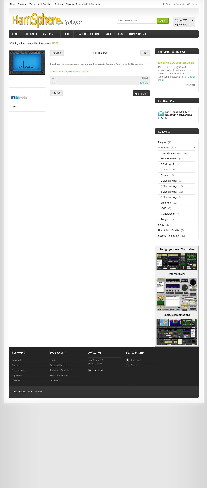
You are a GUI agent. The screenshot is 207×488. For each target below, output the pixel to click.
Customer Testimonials (77, 4)
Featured (22, 4)
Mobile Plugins (114, 34)
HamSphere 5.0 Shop (22, 391)
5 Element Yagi (169, 191)
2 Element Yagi (169, 180)
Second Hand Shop (168, 235)
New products (18, 370)
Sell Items (55, 380)
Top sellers (34, 4)
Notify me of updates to (175, 115)
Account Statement (59, 375)
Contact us (98, 370)
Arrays (164, 219)
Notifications (166, 101)
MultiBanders (168, 213)
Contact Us (94, 352)
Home (15, 34)
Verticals (165, 169)
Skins (67, 34)
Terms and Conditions (60, 370)
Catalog (14, 43)
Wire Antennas (41, 43)
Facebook (136, 360)
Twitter (134, 365)
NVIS (163, 208)
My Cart (183, 20)
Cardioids (166, 202)
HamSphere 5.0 (137, 34)
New (12, 4)
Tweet (14, 106)
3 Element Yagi (169, 186)
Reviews (59, 4)
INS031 (55, 43)
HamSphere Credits (88, 34)
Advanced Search (58, 365)
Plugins (29, 34)
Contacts (95, 4)
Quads (164, 175)
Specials (47, 4)
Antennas (49, 34)
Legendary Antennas (171, 153)
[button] (162, 20)
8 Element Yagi (169, 197)
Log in (53, 360)
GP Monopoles (168, 164)
